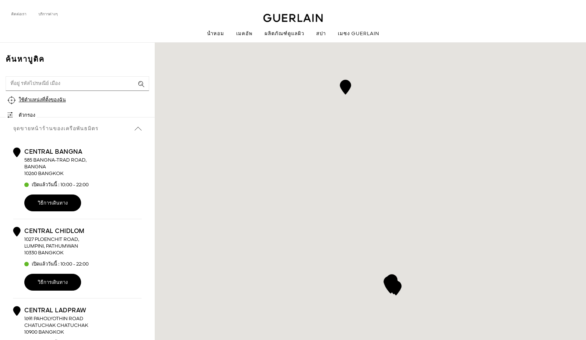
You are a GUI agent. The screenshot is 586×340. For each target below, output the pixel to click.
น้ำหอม (215, 33)
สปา (321, 33)
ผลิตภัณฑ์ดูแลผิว (284, 33)
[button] (345, 85)
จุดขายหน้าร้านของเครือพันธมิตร (77, 128)
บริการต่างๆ (48, 14)
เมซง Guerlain (358, 33)
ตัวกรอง (27, 115)
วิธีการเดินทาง (53, 203)
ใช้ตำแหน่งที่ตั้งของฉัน (42, 100)
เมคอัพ (244, 33)
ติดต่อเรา (19, 14)
